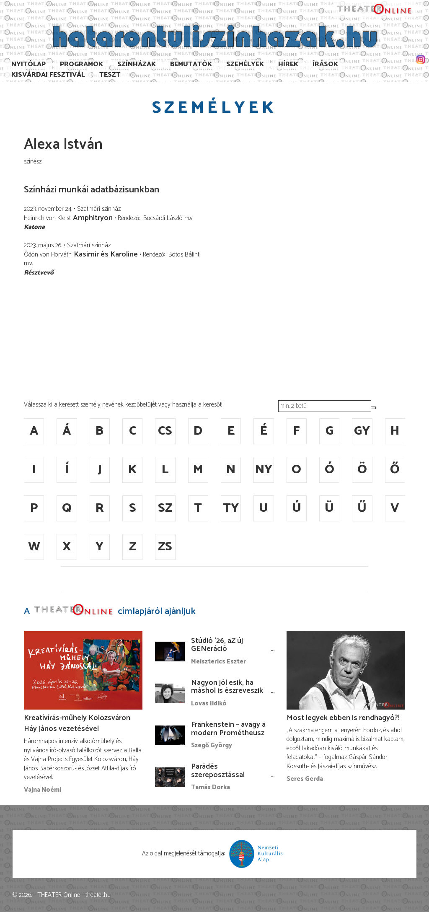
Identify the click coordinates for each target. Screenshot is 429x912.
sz (165, 508)
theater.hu (98, 895)
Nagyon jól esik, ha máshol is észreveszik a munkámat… (227, 691)
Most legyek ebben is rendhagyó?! (343, 718)
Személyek (245, 64)
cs (165, 431)
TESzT (110, 74)
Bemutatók (191, 64)
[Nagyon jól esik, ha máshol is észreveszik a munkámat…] (170, 693)
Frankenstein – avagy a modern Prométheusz (228, 728)
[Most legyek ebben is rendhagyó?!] (346, 670)
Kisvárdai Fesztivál (48, 74)
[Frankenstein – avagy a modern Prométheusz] (170, 735)
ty (231, 508)
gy (362, 431)
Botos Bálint (183, 254)
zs (165, 546)
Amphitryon (93, 218)
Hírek (288, 64)
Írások (325, 64)
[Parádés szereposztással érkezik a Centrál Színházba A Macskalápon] (170, 777)
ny (263, 469)
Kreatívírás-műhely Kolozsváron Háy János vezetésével (77, 723)
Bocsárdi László (163, 218)
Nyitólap (28, 64)
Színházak (136, 64)
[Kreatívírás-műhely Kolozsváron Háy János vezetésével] (83, 670)
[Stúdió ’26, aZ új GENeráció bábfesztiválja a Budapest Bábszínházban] (170, 651)
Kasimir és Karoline (106, 254)
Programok (81, 64)
